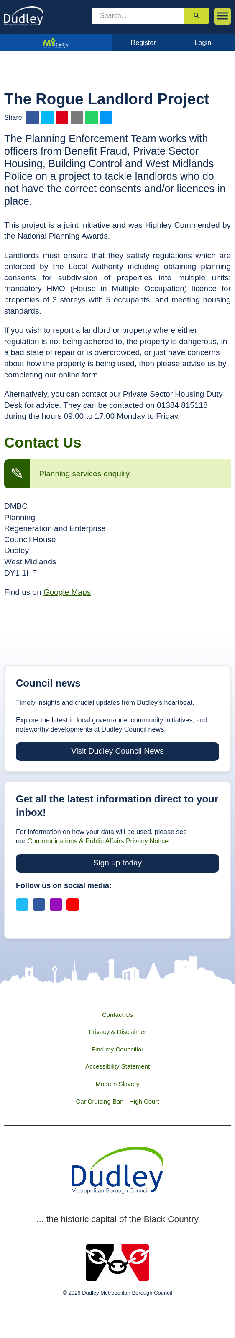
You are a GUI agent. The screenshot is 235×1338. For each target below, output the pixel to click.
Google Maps (67, 592)
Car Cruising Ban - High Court (117, 1101)
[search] (138, 16)
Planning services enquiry (84, 473)
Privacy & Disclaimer (117, 1031)
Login (203, 42)
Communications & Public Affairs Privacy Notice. (99, 841)
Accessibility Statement (117, 1066)
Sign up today (117, 862)
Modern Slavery (117, 1083)
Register (143, 42)
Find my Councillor (117, 1049)
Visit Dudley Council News (117, 751)
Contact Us (117, 1014)
